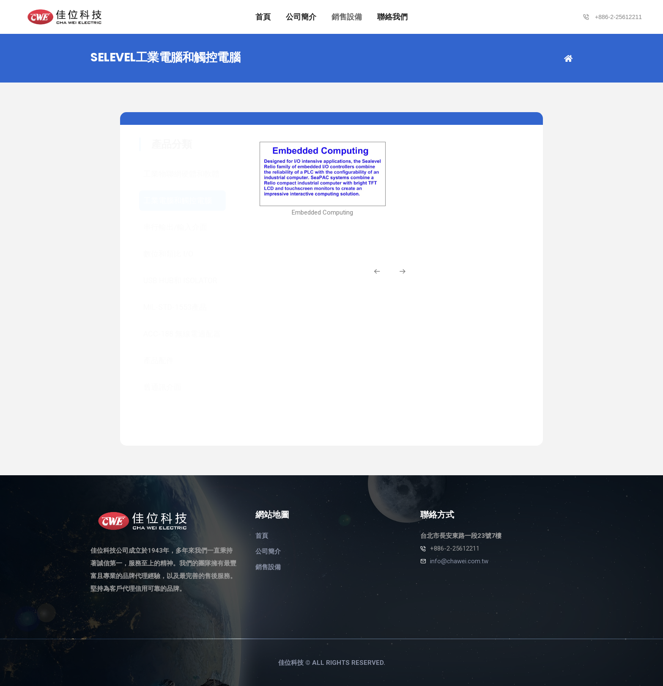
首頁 (263, 16)
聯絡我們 (392, 16)
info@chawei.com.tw (459, 561)
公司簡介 (301, 16)
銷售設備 (347, 16)
